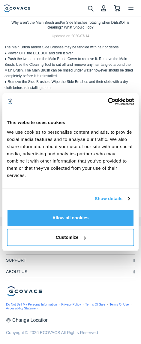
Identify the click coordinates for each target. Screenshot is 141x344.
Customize (71, 237)
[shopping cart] (117, 8)
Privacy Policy (71, 304)
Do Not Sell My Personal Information (31, 304)
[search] (90, 8)
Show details (109, 198)
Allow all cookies (70, 217)
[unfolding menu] (134, 260)
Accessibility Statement (22, 308)
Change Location (27, 320)
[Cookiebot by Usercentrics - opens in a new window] (108, 101)
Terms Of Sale (95, 304)
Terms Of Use (119, 304)
